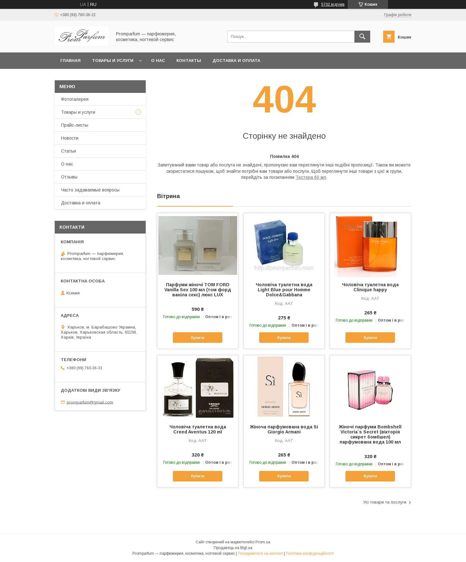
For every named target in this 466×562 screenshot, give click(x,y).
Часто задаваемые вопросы (90, 189)
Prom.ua (262, 542)
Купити (197, 337)
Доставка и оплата (236, 60)
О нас (158, 60)
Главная (70, 60)
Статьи (68, 151)
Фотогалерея (75, 99)
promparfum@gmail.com (90, 402)
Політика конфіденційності (310, 553)
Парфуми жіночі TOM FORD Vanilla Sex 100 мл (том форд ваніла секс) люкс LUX (197, 289)
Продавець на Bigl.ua (233, 548)
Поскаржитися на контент (260, 553)
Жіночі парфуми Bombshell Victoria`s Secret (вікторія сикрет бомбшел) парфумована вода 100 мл (370, 434)
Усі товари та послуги (384, 502)
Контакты (188, 60)
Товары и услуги (112, 60)
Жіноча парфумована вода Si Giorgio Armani (284, 429)
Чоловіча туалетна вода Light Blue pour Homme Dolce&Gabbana (284, 289)
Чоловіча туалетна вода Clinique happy (370, 287)
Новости (69, 138)
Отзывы (69, 176)
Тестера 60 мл (311, 177)
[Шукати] (362, 37)
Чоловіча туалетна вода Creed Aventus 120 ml (197, 429)
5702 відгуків (333, 4)
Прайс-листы (74, 125)
